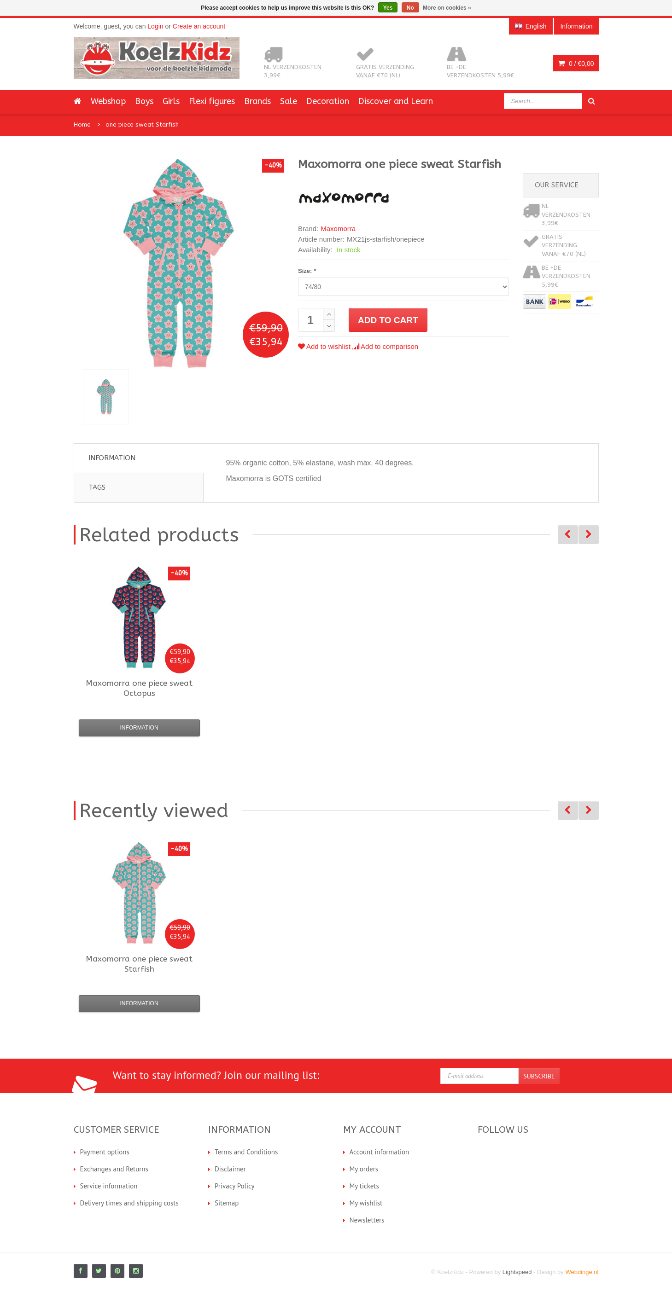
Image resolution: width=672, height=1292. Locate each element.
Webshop (108, 101)
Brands (257, 101)
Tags (96, 487)
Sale (288, 101)
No (410, 8)
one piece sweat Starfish (142, 124)
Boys (144, 101)
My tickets (364, 1186)
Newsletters (367, 1220)
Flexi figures (212, 101)
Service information (109, 1186)
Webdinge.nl (581, 1272)
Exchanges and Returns (114, 1169)
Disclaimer (230, 1169)
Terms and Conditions (246, 1151)
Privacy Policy (235, 1186)
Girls (171, 101)
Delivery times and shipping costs (129, 1203)
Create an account (199, 26)
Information (111, 458)
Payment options (104, 1151)
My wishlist (366, 1203)
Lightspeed (517, 1272)
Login (155, 26)
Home (82, 124)
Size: (307, 270)
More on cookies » (447, 8)
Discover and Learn (395, 101)
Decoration (327, 101)
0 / (576, 63)
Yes (388, 8)
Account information (379, 1151)
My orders (364, 1169)
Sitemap (227, 1203)
